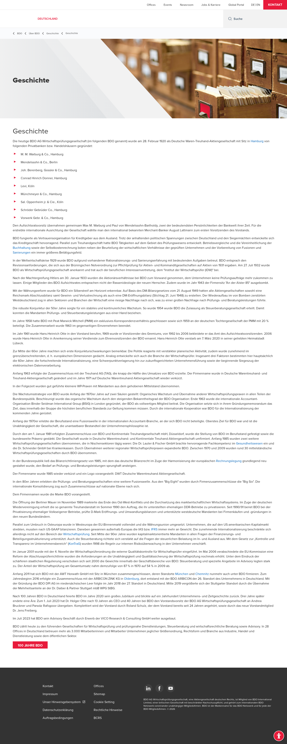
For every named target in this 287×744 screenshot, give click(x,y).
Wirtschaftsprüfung (76, 534)
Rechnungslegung (229, 461)
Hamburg (257, 141)
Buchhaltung (21, 247)
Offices (151, 5)
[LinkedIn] (148, 688)
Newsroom (186, 5)
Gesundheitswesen (249, 443)
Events (168, 5)
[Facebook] (159, 688)
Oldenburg (131, 578)
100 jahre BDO (31, 645)
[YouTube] (170, 688)
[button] (275, 5)
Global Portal (236, 5)
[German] (253, 5)
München (181, 574)
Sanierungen (21, 252)
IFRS (154, 529)
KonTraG (74, 543)
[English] (258, 5)
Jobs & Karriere (210, 5)
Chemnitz (202, 574)
